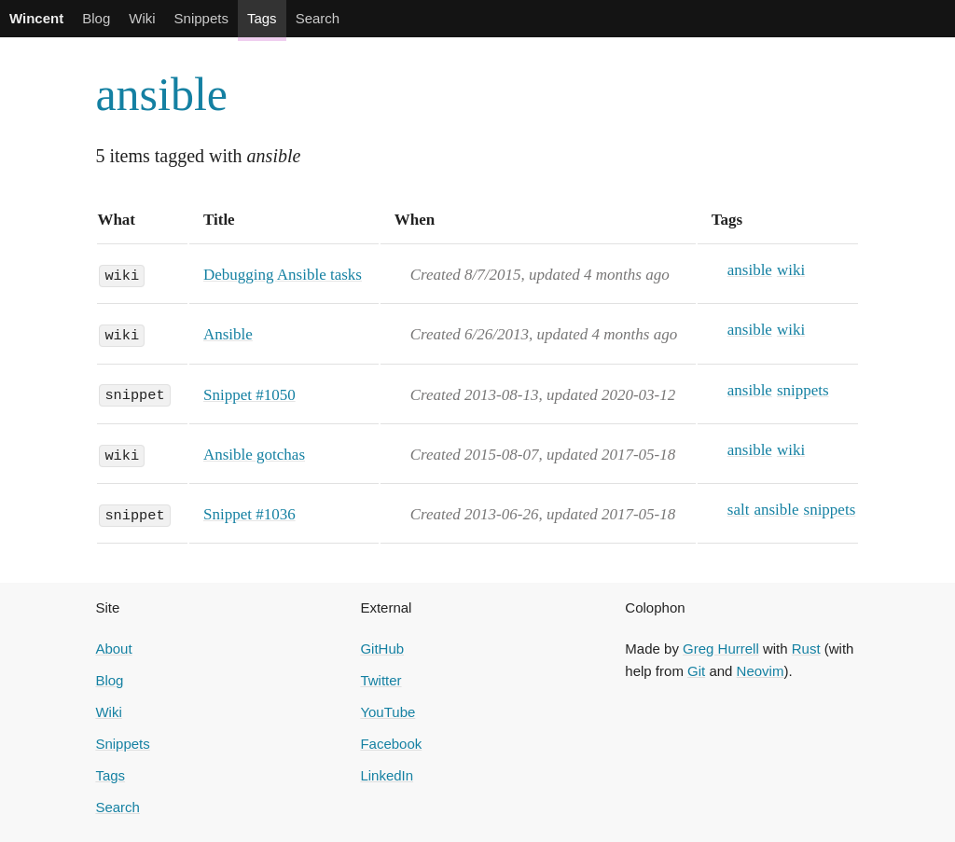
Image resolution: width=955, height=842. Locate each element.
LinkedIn (386, 775)
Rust (806, 648)
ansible (161, 94)
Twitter (380, 680)
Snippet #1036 (249, 514)
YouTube (387, 712)
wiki (121, 274)
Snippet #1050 (249, 395)
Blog (96, 18)
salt (738, 509)
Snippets (201, 18)
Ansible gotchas (254, 454)
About (113, 648)
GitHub (382, 648)
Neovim (760, 671)
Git (696, 671)
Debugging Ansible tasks (282, 274)
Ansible (228, 334)
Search (318, 18)
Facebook (391, 744)
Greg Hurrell (721, 648)
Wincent (36, 18)
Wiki (142, 18)
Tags (262, 18)
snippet (134, 394)
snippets (803, 390)
